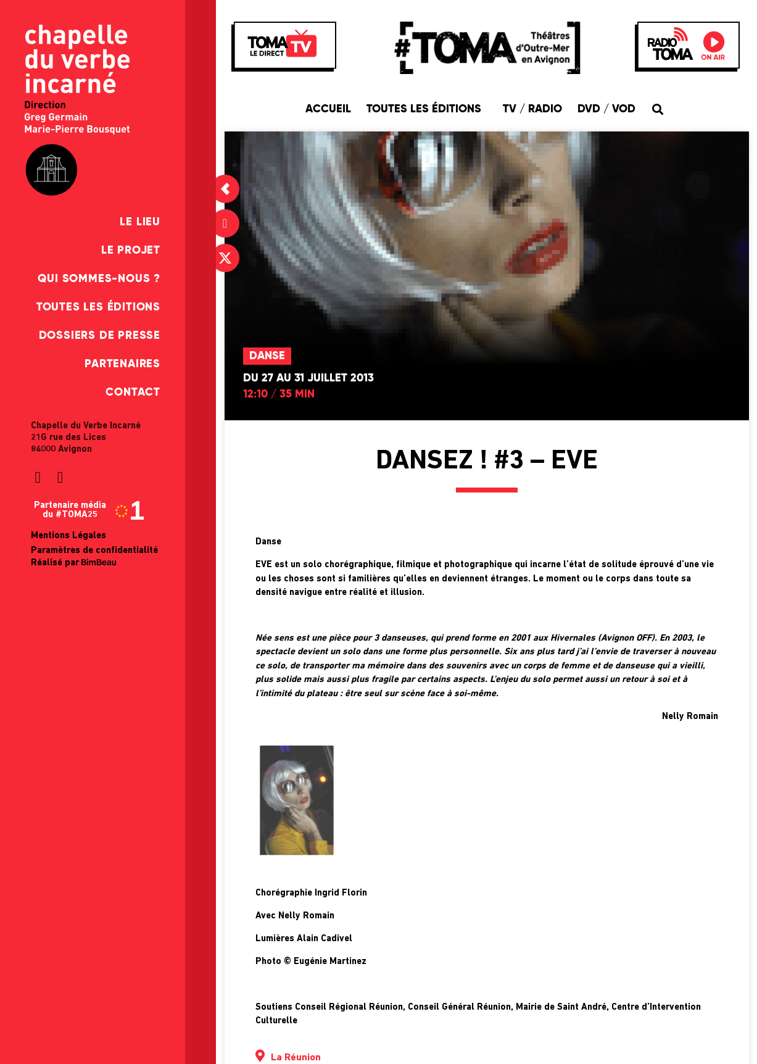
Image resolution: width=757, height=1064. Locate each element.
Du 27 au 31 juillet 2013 (308, 378)
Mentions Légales (68, 536)
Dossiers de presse (99, 335)
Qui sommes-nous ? (99, 279)
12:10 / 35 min (279, 394)
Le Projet (130, 250)
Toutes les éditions (98, 307)
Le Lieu (140, 222)
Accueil (328, 109)
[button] (658, 109)
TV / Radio (532, 109)
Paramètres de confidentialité (94, 550)
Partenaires (122, 364)
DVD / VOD (606, 109)
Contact (132, 392)
